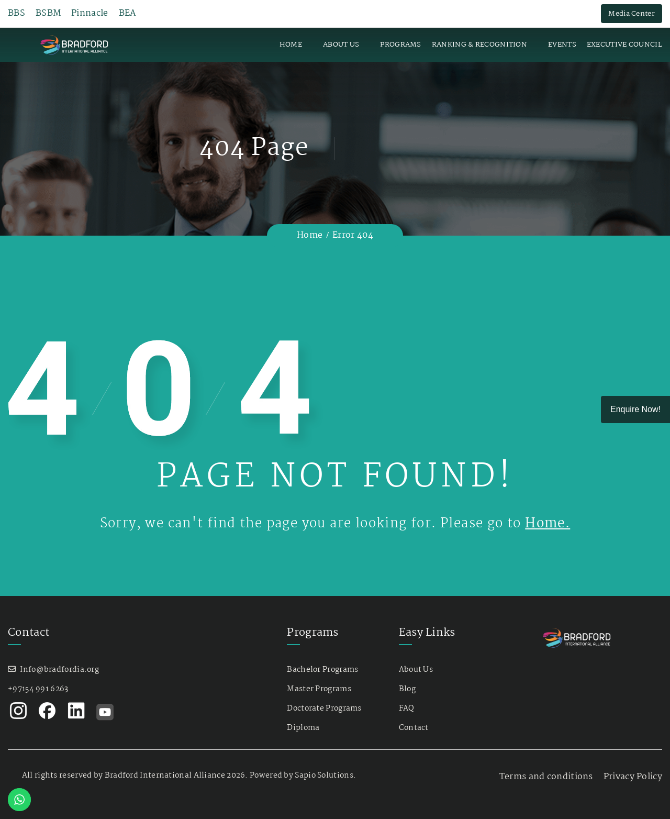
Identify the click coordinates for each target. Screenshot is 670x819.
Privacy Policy (633, 777)
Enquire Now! (635, 409)
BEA (128, 13)
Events (562, 44)
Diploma (303, 728)
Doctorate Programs (324, 708)
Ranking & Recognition (479, 44)
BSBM (48, 13)
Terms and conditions (546, 777)
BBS (16, 13)
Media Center (631, 13)
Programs (400, 44)
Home (291, 44)
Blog (407, 689)
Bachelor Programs (322, 669)
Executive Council (624, 44)
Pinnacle (89, 13)
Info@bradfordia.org (59, 669)
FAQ (407, 708)
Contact (414, 728)
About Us (341, 44)
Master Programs (319, 689)
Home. (547, 523)
